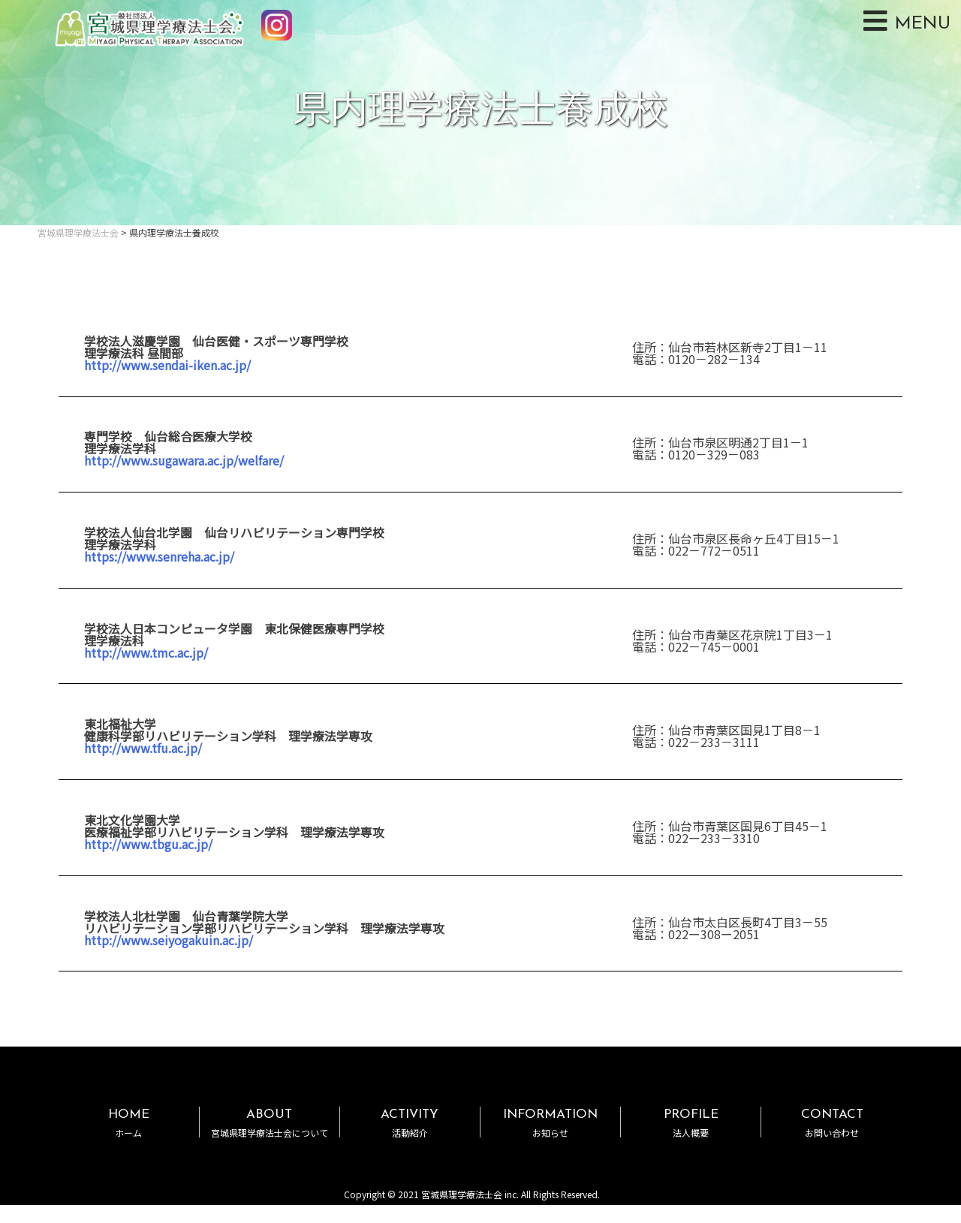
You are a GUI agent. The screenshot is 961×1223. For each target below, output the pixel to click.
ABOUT (269, 1122)
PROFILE (691, 1122)
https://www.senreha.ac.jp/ (159, 556)
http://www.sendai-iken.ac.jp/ (167, 365)
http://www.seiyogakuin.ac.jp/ (168, 940)
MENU (906, 21)
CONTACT (831, 1122)
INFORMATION (550, 1122)
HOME (128, 1122)
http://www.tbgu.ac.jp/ (148, 844)
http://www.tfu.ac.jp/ (143, 748)
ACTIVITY (410, 1122)
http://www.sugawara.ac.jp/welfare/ (184, 460)
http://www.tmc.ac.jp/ (146, 652)
